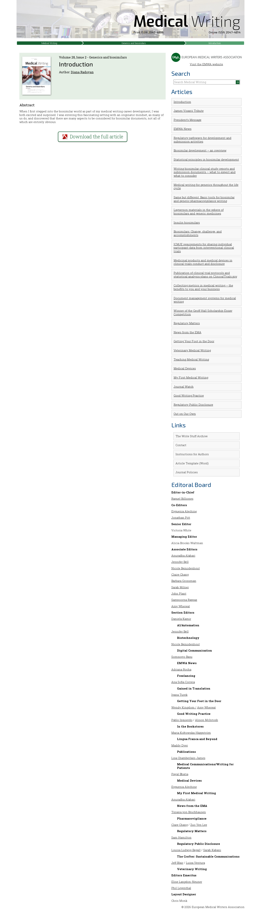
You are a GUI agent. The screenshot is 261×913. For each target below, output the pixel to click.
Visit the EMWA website (206, 62)
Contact (181, 445)
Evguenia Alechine (184, 511)
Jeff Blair (177, 863)
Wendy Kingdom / (183, 707)
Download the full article (92, 136)
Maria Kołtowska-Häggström (191, 733)
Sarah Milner (180, 587)
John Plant (178, 593)
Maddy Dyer (179, 745)
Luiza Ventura (195, 863)
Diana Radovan (82, 72)
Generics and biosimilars (134, 43)
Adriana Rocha (181, 669)
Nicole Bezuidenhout (185, 568)
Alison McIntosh (206, 720)
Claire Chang (180, 574)
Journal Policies (187, 472)
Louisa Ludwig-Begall (186, 850)
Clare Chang (179, 825)
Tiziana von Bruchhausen (188, 812)
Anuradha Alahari (183, 555)
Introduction (215, 43)
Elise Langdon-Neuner (186, 882)
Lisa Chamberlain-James (188, 758)
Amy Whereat (180, 606)
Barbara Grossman (183, 581)
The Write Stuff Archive (192, 436)
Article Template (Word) (192, 463)
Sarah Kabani (212, 850)
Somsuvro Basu (181, 657)
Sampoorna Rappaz (184, 600)
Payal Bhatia (179, 774)
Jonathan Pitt (180, 517)
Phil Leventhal (181, 888)
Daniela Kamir (181, 619)
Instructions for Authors (192, 454)
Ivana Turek (179, 695)
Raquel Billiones (182, 498)
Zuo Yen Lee (198, 825)
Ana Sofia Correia (183, 682)
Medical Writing (49, 43)
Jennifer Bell (180, 562)
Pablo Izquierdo (181, 720)
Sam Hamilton (181, 837)
